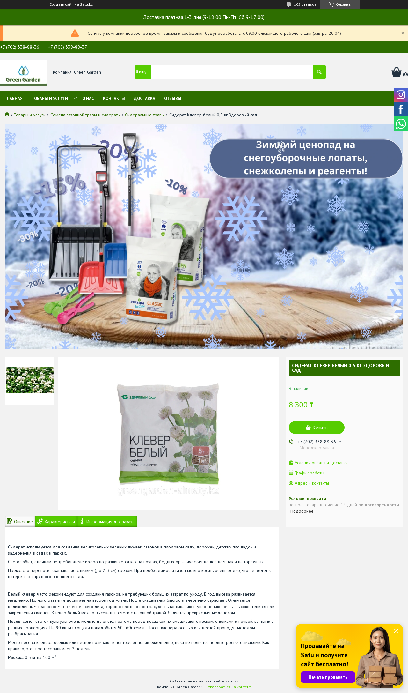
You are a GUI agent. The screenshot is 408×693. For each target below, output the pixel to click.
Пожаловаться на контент (228, 686)
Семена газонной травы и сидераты (85, 115)
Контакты (114, 98)
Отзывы (172, 98)
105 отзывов (305, 4)
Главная (13, 98)
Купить (320, 427)
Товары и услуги (50, 98)
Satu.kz (231, 681)
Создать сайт (61, 4)
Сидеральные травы (144, 115)
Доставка (144, 98)
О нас (88, 98)
